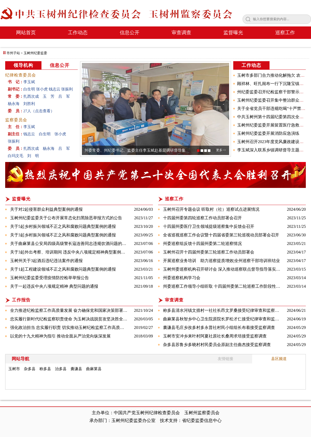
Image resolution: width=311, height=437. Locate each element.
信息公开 (129, 32)
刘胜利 (29, 104)
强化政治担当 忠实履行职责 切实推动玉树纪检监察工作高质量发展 (71, 327)
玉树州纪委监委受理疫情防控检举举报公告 (49, 278)
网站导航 (20, 358)
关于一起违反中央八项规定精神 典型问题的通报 (54, 286)
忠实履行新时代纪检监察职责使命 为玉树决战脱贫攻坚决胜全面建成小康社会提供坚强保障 (93, 319)
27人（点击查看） (38, 111)
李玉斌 (29, 82)
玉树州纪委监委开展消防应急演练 (268, 133)
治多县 (61, 369)
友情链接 (225, 359)
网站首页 (26, 32)
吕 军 (64, 96)
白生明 (29, 89)
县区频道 (279, 359)
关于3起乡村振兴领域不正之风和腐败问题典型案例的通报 (63, 235)
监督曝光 (233, 32)
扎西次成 (31, 96)
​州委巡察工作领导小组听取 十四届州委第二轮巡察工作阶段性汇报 (223, 286)
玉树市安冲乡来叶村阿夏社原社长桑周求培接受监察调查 (215, 336)
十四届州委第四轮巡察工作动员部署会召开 (202, 218)
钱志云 (54, 89)
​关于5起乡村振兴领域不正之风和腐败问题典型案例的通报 (63, 226)
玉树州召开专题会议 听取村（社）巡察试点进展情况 (211, 209)
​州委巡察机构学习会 (181, 278)
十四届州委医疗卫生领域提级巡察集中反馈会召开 (208, 226)
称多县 (45, 369)
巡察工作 (285, 32)
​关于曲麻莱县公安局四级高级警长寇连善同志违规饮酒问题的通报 (70, 243)
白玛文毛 (15, 156)
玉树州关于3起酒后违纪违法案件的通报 (46, 260)
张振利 (67, 89)
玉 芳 (48, 96)
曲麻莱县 (94, 369)
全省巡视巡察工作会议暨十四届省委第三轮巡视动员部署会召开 (221, 235)
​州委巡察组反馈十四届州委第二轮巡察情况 (202, 243)
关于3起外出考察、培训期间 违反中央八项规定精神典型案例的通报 (71, 252)
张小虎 (42, 89)
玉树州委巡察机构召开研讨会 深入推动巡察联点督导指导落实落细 (223, 269)
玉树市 (14, 369)
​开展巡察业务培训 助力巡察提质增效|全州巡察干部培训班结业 (221, 260)
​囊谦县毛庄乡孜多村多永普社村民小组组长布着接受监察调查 (219, 327)
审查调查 (181, 32)
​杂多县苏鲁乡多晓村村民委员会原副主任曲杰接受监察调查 (217, 344)
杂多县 (30, 369)
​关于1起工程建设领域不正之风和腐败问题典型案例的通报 (63, 269)
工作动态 (78, 32)
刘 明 (33, 156)
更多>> (221, 150)
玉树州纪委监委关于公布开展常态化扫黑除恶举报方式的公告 (66, 218)
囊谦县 (76, 369)
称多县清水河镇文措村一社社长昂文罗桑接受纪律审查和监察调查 (223, 310)
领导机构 (23, 65)
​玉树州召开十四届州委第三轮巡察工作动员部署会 (208, 252)
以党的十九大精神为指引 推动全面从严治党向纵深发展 (60, 336)
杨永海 (13, 104)
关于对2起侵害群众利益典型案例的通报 (46, 209)
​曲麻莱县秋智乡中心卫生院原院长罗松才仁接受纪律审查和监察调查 (225, 319)
